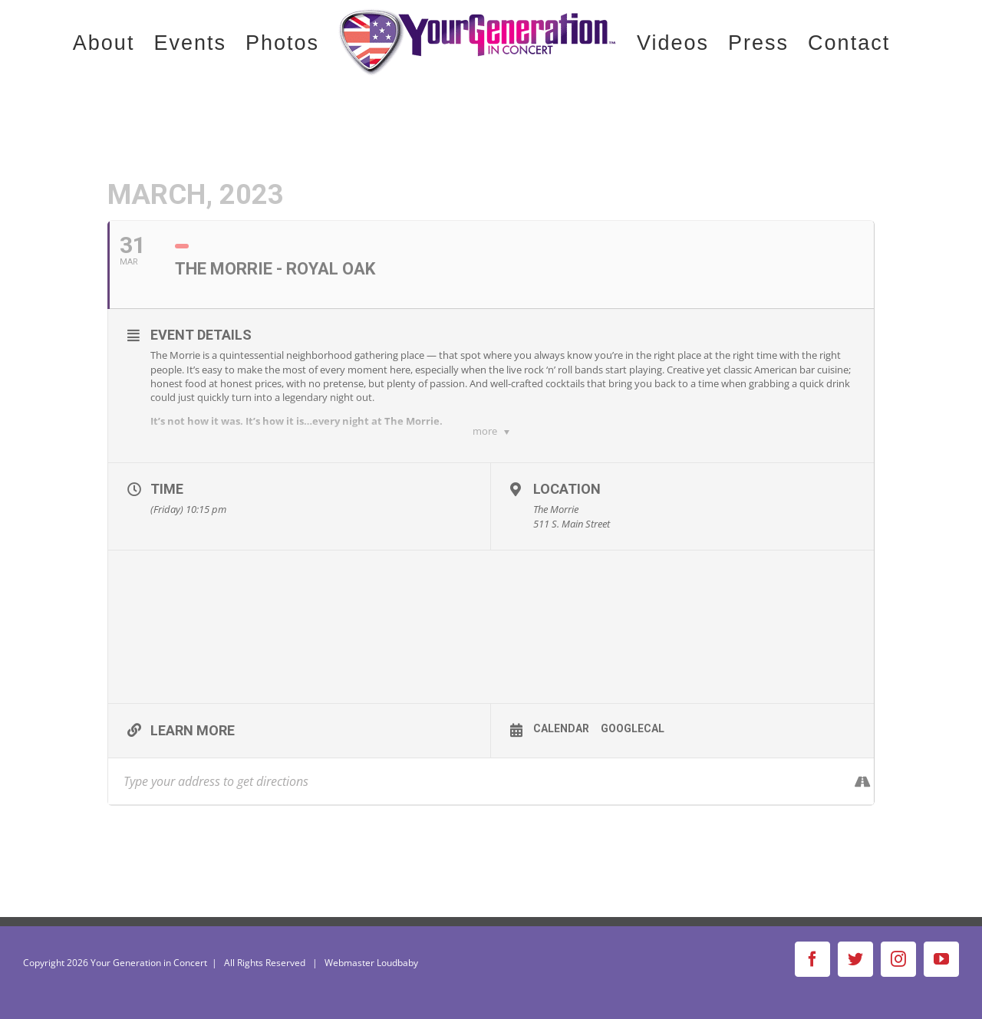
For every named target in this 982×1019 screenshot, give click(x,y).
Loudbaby (397, 962)
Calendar (561, 728)
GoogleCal (632, 728)
